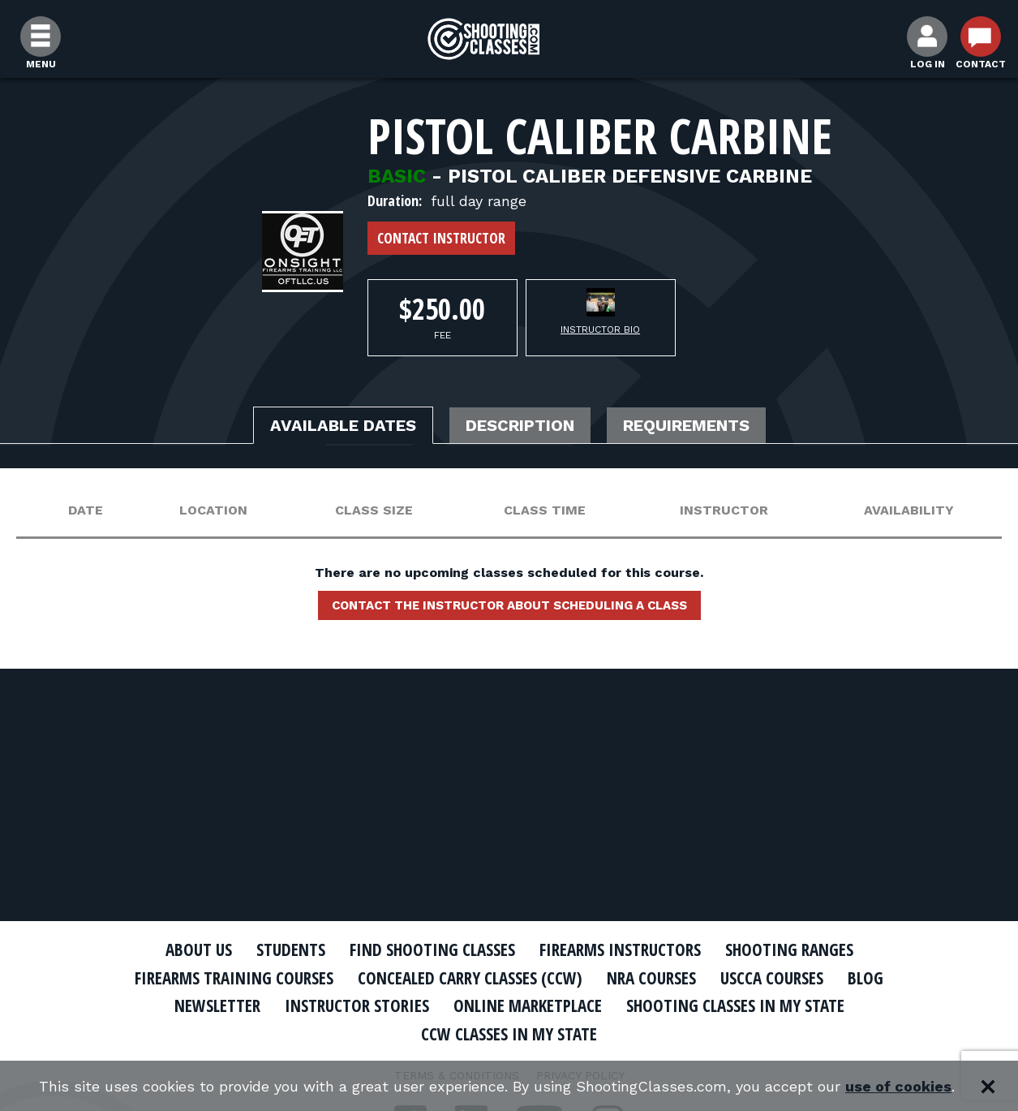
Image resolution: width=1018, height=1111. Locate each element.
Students (290, 949)
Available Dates (343, 425)
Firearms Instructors (620, 949)
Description (520, 425)
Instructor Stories (357, 1005)
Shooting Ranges (789, 949)
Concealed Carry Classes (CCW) (470, 978)
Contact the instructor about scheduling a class (509, 605)
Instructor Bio (600, 329)
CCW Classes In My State (509, 1034)
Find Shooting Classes (432, 949)
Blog (865, 978)
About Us (198, 949)
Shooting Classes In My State (735, 1005)
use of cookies (898, 1086)
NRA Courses (651, 978)
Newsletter (217, 1005)
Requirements (686, 425)
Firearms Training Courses (234, 978)
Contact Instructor (441, 238)
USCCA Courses (771, 978)
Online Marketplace (527, 1005)
